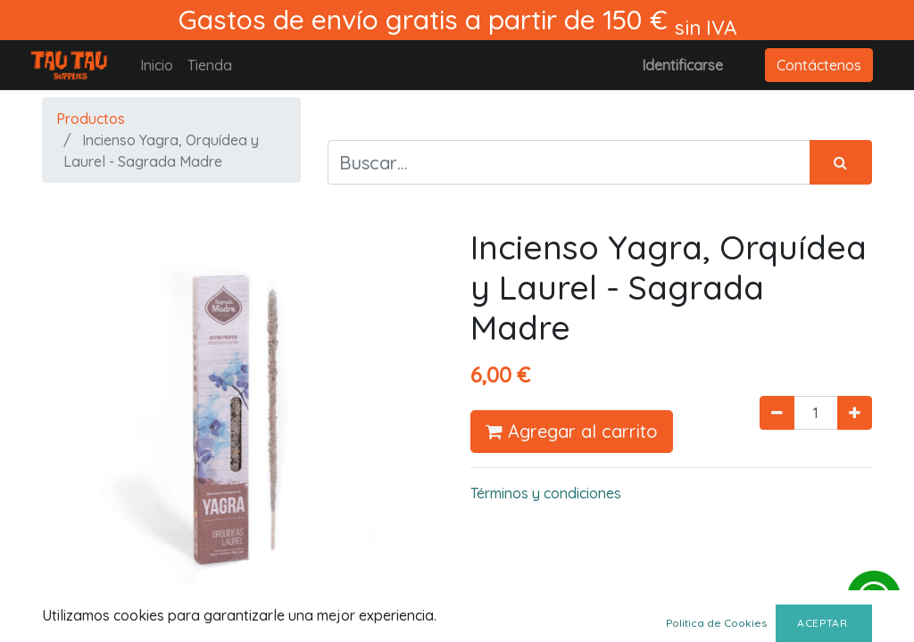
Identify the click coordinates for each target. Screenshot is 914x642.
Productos (90, 119)
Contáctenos (819, 65)
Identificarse (682, 65)
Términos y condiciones (545, 493)
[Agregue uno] (854, 413)
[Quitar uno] (777, 413)
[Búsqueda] (841, 162)
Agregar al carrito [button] (572, 431)
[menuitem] (156, 65)
